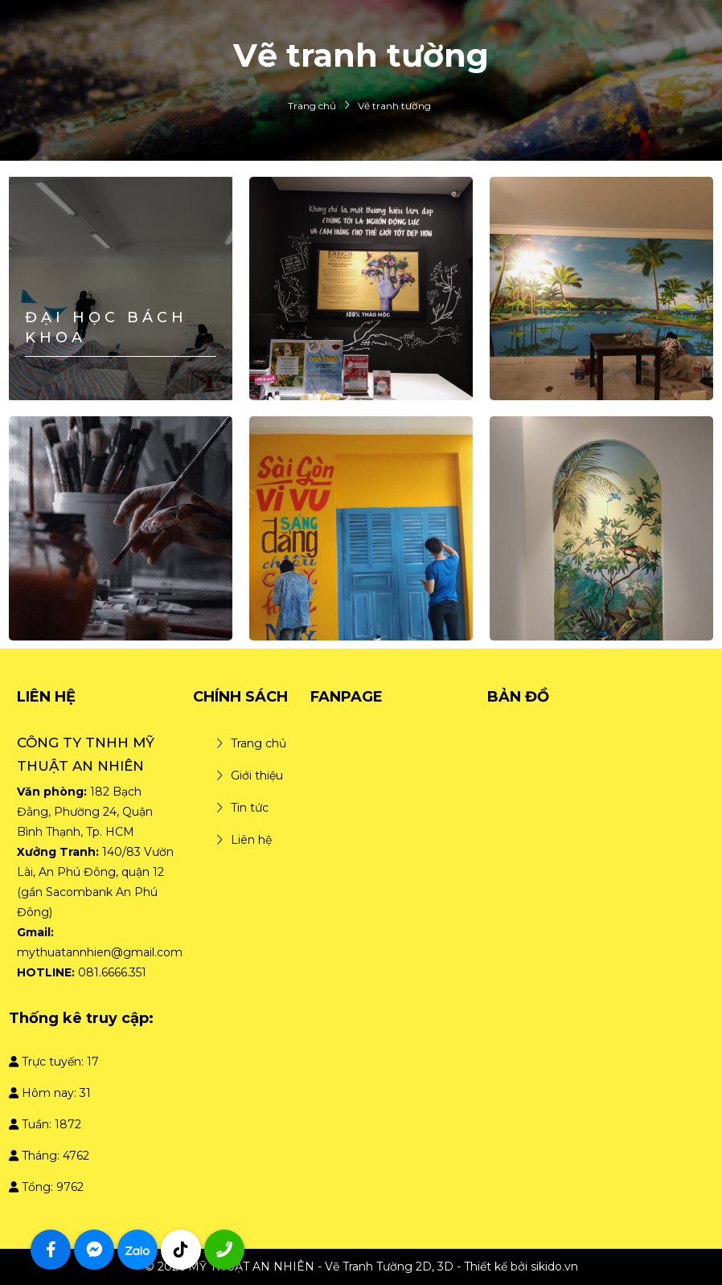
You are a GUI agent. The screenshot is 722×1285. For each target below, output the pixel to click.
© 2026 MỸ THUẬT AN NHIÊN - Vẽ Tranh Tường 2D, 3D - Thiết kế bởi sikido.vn (361, 1266)
